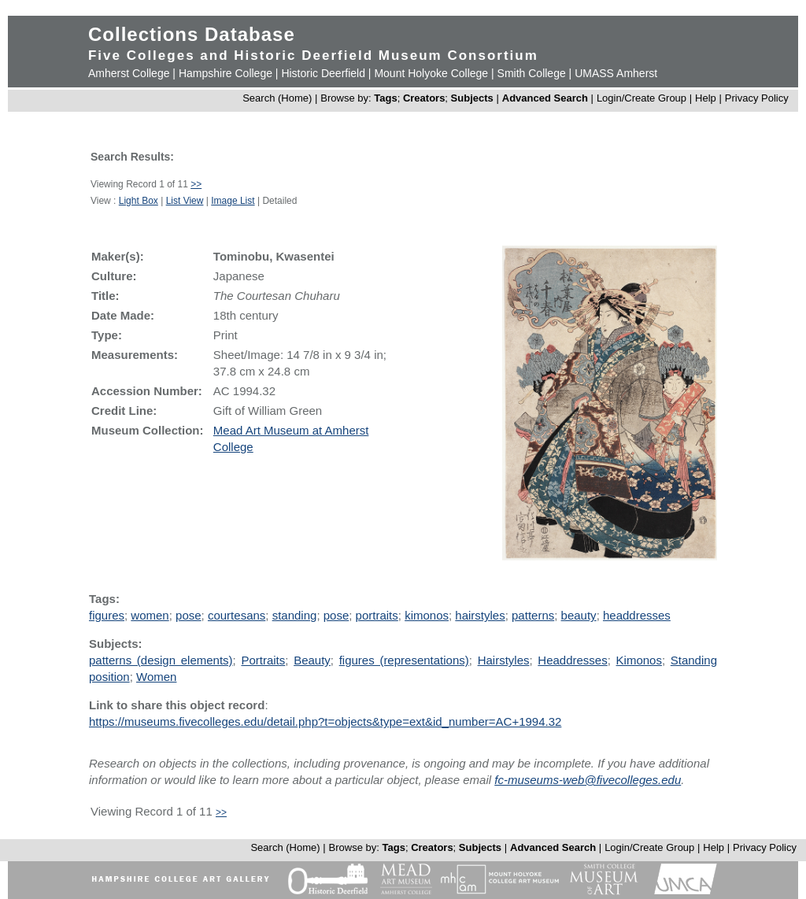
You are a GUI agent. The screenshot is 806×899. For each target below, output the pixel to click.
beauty (579, 615)
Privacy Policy (757, 98)
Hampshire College (225, 73)
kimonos (427, 615)
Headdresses (572, 660)
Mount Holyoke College (431, 73)
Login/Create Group (643, 98)
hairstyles (480, 615)
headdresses (637, 615)
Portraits (263, 660)
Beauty (312, 660)
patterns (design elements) (161, 660)
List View (185, 200)
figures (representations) (404, 660)
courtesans (236, 615)
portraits (377, 615)
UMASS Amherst (616, 73)
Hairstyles (504, 660)
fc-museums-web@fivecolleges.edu (587, 779)
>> (196, 184)
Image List (232, 200)
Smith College (531, 73)
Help (705, 98)
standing (294, 615)
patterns (533, 615)
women (149, 615)
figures (106, 615)
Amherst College (129, 73)
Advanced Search (545, 98)
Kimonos (639, 660)
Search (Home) (277, 98)
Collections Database (191, 34)
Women (156, 676)
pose (189, 615)
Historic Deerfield (323, 73)
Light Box (138, 200)
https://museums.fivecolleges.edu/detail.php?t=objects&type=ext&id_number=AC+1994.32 (325, 721)
